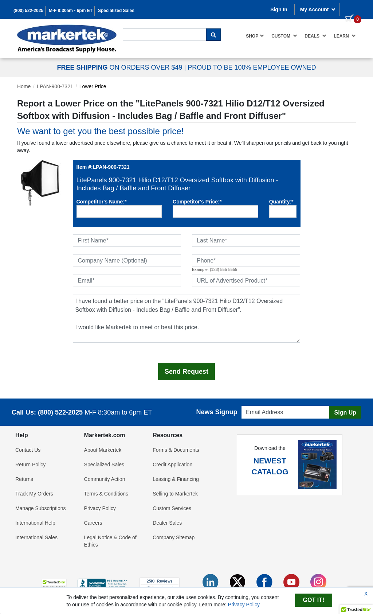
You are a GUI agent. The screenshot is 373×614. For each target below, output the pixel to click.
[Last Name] (246, 240)
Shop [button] (255, 36)
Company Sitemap (174, 537)
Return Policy (30, 464)
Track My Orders (34, 494)
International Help (35, 523)
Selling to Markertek (175, 494)
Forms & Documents (176, 450)
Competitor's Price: (197, 202)
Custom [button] (284, 36)
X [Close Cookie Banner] (366, 593)
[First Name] (127, 240)
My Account (318, 9)
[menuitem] (255, 36)
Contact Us (27, 450)
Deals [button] (315, 36)
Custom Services (172, 508)
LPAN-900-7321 (55, 86)
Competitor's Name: (101, 202)
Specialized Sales (116, 10)
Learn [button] (345, 36)
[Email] (127, 281)
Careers (93, 523)
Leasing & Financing (176, 479)
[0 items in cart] (350, 9)
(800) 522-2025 (28, 10)
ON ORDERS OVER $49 (120, 67)
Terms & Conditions (106, 494)
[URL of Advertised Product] (246, 281)
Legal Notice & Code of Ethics (110, 541)
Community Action (104, 479)
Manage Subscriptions (40, 508)
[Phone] (246, 260)
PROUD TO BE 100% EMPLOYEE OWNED (252, 67)
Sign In (278, 9)
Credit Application (172, 464)
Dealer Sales (167, 523)
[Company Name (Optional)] (127, 260)
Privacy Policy (100, 508)
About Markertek (103, 450)
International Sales (36, 537)
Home (24, 86)
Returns (24, 479)
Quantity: (281, 202)
